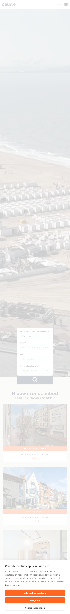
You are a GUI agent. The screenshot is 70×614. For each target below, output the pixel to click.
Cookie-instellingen (35, 607)
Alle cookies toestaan (35, 593)
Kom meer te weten (14, 585)
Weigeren (35, 600)
